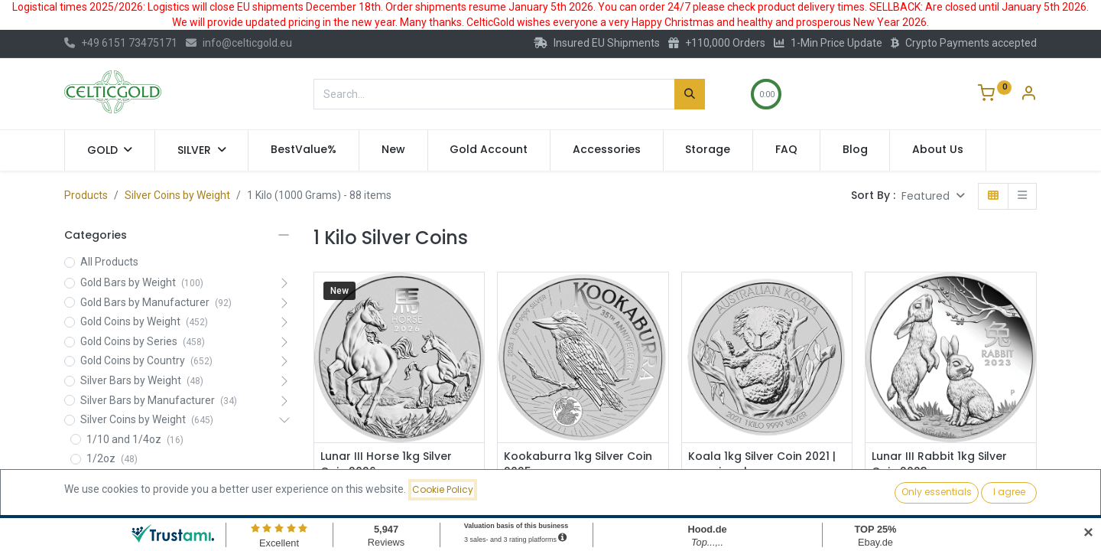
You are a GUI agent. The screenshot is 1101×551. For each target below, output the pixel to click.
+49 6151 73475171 (120, 43)
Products (86, 195)
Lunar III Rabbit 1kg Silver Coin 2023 (939, 464)
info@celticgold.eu (239, 43)
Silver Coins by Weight (177, 195)
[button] (933, 196)
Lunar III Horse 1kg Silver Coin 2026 (386, 464)
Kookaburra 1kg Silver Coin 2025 (578, 464)
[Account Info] (1028, 95)
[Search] (689, 94)
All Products (109, 262)
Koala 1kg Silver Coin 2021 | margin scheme (762, 464)
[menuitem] (303, 150)
